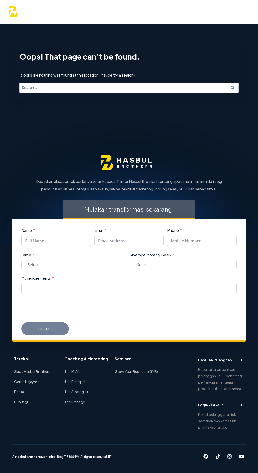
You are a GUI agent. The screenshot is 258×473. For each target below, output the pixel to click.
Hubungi (21, 401)
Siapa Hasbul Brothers (32, 371)
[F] (110, 456)
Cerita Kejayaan (27, 381)
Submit (45, 328)
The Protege (74, 401)
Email (98, 230)
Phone (173, 230)
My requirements (36, 278)
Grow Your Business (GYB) (136, 371)
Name (26, 230)
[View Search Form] (230, 12)
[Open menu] (243, 12)
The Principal (74, 381)
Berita (19, 391)
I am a (26, 254)
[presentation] (57, 308)
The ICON (72, 371)
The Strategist (76, 391)
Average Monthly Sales (151, 254)
